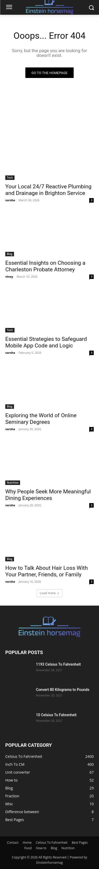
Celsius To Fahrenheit (52, 842)
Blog (9, 254)
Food (28, 848)
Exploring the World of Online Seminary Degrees (41, 418)
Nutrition (12, 482)
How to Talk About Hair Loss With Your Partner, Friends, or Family (46, 571)
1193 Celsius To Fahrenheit (58, 664)
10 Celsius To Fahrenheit (56, 715)
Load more (49, 593)
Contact (12, 842)
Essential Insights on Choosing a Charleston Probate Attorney (45, 266)
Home (27, 842)
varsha (10, 200)
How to (41, 848)
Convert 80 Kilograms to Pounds (62, 690)
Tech (10, 177)
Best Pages (80, 842)
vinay (9, 276)
